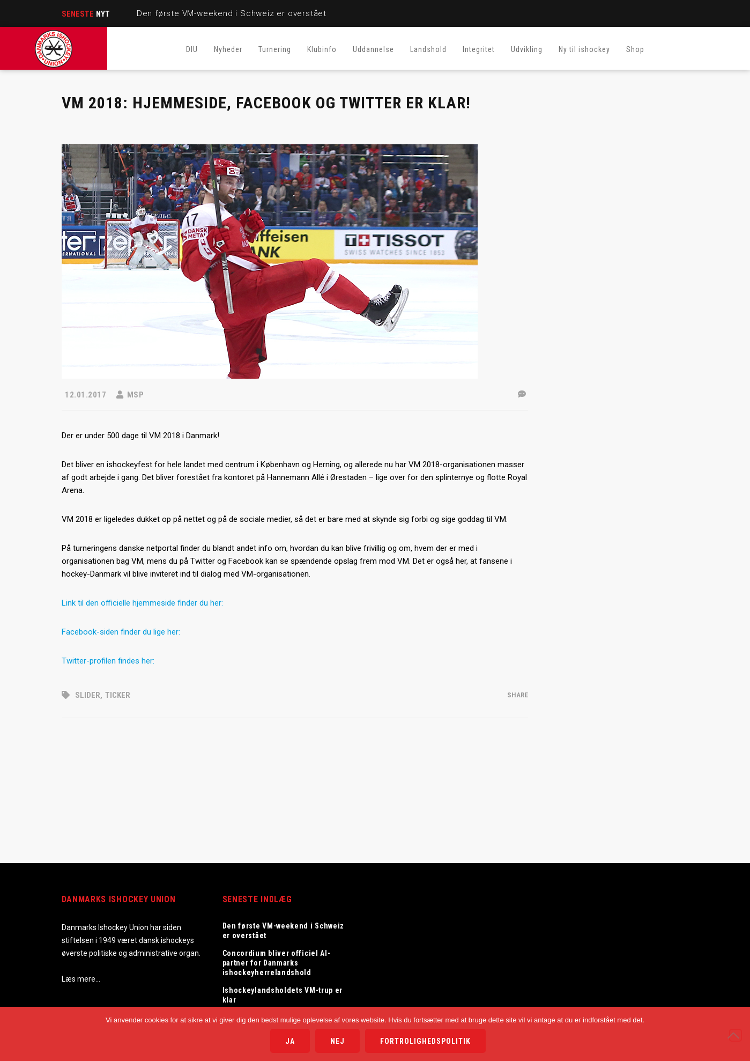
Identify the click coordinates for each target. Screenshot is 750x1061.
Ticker (117, 695)
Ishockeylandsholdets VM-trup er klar (282, 995)
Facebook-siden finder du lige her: (121, 632)
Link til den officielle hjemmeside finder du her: (142, 603)
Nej (337, 1041)
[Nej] (735, 1035)
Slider (87, 695)
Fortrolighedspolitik (425, 1041)
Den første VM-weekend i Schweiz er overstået (231, 13)
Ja (290, 1041)
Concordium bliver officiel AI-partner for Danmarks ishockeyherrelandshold (276, 963)
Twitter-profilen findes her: (109, 661)
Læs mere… (81, 979)
